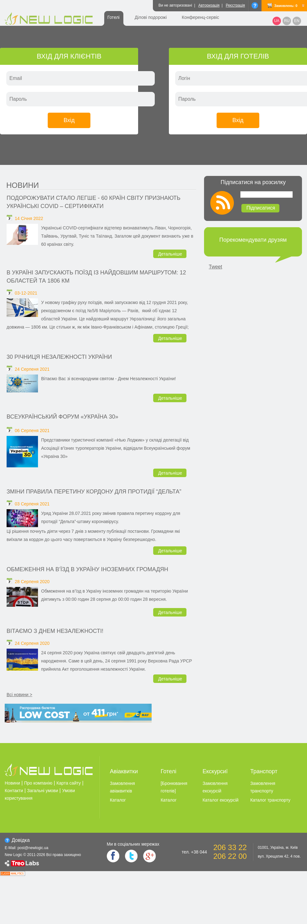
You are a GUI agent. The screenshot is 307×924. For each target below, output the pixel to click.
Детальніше (170, 253)
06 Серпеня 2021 (32, 430)
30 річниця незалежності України (59, 357)
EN (296, 21)
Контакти (14, 790)
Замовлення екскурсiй (215, 787)
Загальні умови (42, 790)
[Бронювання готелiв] (174, 787)
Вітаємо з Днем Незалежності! (55, 631)
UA (276, 21)
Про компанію (38, 783)
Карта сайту (69, 783)
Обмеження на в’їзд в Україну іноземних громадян (87, 569)
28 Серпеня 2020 (32, 581)
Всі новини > (19, 694)
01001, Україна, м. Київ (278, 847)
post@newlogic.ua (33, 848)
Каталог (118, 800)
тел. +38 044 (194, 851)
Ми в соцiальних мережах (133, 844)
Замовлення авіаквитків (122, 787)
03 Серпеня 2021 (32, 503)
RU (286, 21)
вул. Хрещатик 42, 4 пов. (279, 856)
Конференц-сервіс (200, 17)
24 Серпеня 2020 (32, 643)
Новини (22, 185)
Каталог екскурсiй (220, 800)
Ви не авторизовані (175, 5)
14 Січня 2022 (29, 218)
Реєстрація (235, 5)
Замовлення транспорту (262, 787)
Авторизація (209, 5)
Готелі (113, 17)
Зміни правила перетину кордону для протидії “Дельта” (94, 491)
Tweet (215, 266)
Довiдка (21, 840)
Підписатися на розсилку (253, 182)
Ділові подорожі (151, 17)
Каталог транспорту (270, 800)
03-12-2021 (26, 293)
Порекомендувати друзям (253, 240)
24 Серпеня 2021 (32, 369)
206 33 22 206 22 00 (230, 851)
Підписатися (260, 208)
